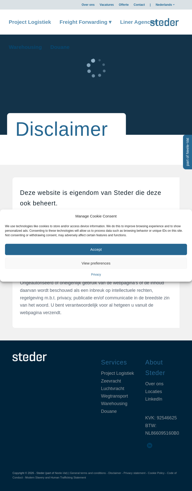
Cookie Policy (156, 472)
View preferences (96, 263)
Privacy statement (134, 472)
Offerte (123, 5)
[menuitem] (88, 5)
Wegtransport (114, 396)
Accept (96, 249)
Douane (109, 411)
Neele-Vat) (61, 472)
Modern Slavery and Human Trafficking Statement (55, 477)
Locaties (153, 391)
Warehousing (114, 403)
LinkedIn (153, 399)
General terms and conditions (88, 472)
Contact (139, 5)
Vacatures (107, 5)
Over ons (88, 5)
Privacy (96, 275)
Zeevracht (111, 381)
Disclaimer (114, 472)
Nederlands (164, 5)
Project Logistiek (117, 373)
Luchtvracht (112, 388)
